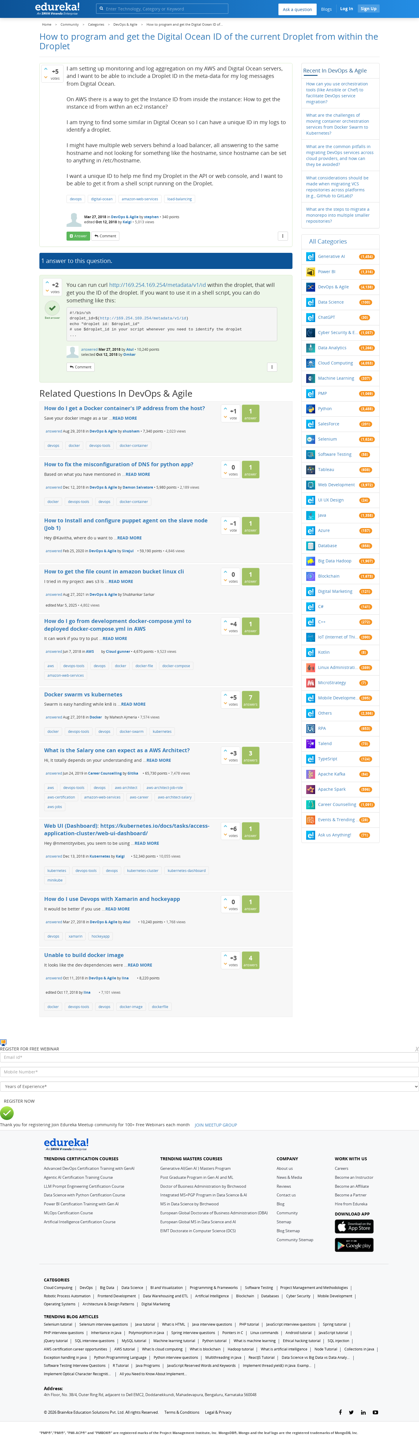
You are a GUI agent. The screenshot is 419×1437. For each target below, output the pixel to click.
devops (76, 198)
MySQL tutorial (134, 1340)
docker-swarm (132, 731)
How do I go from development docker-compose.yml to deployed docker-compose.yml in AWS (117, 624)
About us (285, 1168)
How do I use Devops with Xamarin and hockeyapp (112, 898)
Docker (96, 717)
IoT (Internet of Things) (338, 637)
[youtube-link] (375, 1413)
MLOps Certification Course (68, 1213)
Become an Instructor (354, 1177)
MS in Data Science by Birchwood (189, 1204)
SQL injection (338, 1340)
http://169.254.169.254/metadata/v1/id (157, 284)
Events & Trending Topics (338, 819)
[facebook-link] (340, 1413)
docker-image (131, 1006)
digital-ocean (102, 198)
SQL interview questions (95, 1340)
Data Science (331, 302)
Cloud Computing (335, 363)
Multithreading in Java (223, 1357)
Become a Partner (350, 1195)
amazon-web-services (140, 198)
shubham (131, 431)
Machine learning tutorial (174, 1340)
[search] (101, 8)
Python (325, 408)
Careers (341, 1168)
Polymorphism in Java (146, 1332)
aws (50, 665)
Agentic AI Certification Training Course (78, 1177)
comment (108, 236)
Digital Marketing (335, 591)
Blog (280, 1204)
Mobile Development (338, 698)
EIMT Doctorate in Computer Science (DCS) (198, 1230)
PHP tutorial (249, 1324)
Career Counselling (105, 773)
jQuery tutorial (56, 1340)
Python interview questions (176, 1357)
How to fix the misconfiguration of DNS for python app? (118, 464)
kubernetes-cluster (142, 870)
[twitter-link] (351, 1413)
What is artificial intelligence (284, 1349)
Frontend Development (117, 1295)
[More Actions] (283, 236)
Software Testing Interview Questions (75, 1365)
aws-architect (126, 787)
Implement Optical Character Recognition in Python (78, 1373)
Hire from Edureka (351, 1204)
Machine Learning (336, 378)
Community (287, 1213)
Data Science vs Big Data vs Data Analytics (316, 1357)
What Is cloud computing (162, 1349)
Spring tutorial (334, 1324)
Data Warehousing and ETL (165, 1295)
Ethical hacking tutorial (302, 1340)
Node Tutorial (326, 1349)
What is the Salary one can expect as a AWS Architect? (117, 750)
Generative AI (331, 256)
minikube (55, 880)
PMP (322, 393)
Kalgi (127, 221)
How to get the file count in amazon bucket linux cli (114, 571)
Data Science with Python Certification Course (84, 1195)
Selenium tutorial (58, 1324)
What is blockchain (205, 1349)
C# (321, 606)
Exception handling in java (65, 1357)
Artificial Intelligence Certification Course (79, 1221)
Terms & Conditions (181, 1412)
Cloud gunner (118, 651)
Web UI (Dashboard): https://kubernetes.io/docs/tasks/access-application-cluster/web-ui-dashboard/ (126, 829)
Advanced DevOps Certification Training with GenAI (89, 1168)
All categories (328, 241)
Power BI (326, 271)
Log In (346, 8)
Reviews (284, 1186)
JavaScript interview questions (291, 1324)
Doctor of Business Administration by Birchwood (203, 1186)
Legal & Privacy (218, 1412)
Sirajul (128, 550)
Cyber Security (298, 1295)
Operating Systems (60, 1304)
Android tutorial (299, 1332)
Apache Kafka (331, 774)
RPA (322, 728)
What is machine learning (255, 1340)
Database (327, 545)
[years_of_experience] (209, 1086)
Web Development (336, 484)
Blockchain (329, 576)
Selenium (327, 439)
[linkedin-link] (363, 1413)
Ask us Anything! (334, 835)
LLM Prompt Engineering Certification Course (84, 1186)
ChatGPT (326, 317)
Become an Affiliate (352, 1186)
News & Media (289, 1177)
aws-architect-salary (175, 797)
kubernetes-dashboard (187, 870)
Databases (270, 1295)
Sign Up (369, 8)
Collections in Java (359, 1349)
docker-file (144, 665)
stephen (151, 216)
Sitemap (284, 1221)
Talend (325, 743)
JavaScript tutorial (333, 1332)
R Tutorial (121, 1365)
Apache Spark (332, 789)
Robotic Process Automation (67, 1295)
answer (80, 236)
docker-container (134, 445)
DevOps (86, 1287)
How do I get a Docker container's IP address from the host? (124, 408)
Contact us (286, 1195)
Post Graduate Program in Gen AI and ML (196, 1177)
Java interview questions (212, 1324)
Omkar (129, 354)
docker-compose (176, 665)
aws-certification (61, 797)
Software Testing (335, 454)
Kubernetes (100, 856)
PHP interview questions (64, 1332)
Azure (324, 530)
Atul (130, 349)
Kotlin (324, 652)
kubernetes (162, 731)
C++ (322, 621)
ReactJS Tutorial (262, 1357)
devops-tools (99, 445)
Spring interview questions (193, 1332)
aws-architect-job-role (165, 787)
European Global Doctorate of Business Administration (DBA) (214, 1213)
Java (322, 515)
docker (74, 445)
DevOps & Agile (124, 216)
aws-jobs (54, 806)
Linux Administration (338, 667)
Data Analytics (332, 347)
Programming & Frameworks (214, 1287)
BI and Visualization (166, 1287)
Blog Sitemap (288, 1230)
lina (125, 978)
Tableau (326, 469)
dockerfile (160, 1006)
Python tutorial (214, 1340)
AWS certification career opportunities (75, 1349)
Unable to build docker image (84, 954)
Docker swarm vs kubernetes (83, 694)
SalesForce (328, 424)
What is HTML (173, 1324)
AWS (90, 651)
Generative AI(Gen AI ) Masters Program (195, 1168)
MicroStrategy (332, 682)
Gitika (132, 773)
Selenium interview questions (103, 1324)
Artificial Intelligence (212, 1295)
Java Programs (148, 1365)
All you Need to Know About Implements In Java (154, 1373)
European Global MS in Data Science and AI (198, 1221)
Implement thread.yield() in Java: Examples (277, 1365)
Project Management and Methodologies (314, 1287)
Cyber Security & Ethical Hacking (338, 332)
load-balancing (179, 198)
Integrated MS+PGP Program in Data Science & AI (203, 1195)
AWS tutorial (124, 1349)
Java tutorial (145, 1324)
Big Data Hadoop (335, 561)
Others (325, 713)
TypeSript (327, 758)
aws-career (139, 797)
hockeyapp (101, 936)
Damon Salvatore (138, 487)
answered (89, 349)
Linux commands (264, 1332)
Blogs (326, 9)
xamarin (75, 936)
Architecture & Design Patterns (108, 1304)
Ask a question (297, 9)
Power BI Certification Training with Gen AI (81, 1204)
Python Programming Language (120, 1357)
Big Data (107, 1287)
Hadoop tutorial (241, 1349)
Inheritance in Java (106, 1332)
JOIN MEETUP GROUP (216, 1125)
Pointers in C (232, 1332)
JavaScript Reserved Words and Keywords (201, 1365)
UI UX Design (331, 500)
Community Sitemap (295, 1239)
